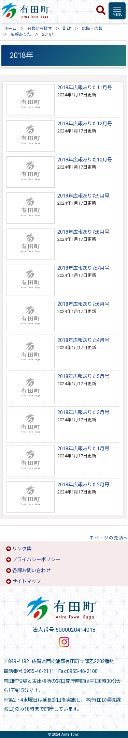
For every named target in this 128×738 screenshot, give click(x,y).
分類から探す (39, 28)
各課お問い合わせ (31, 571)
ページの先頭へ (111, 537)
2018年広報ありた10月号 (84, 160)
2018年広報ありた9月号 (83, 196)
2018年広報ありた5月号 (83, 376)
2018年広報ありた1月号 (83, 449)
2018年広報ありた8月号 (83, 232)
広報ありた (21, 34)
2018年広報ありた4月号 (83, 340)
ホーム (10, 28)
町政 (67, 28)
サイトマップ (26, 581)
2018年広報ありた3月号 (83, 412)
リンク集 (21, 549)
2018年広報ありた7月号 (83, 268)
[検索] (100, 10)
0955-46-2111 (39, 671)
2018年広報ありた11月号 (84, 88)
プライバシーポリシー (36, 560)
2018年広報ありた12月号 (84, 124)
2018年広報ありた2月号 (83, 485)
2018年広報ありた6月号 (83, 304)
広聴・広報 (92, 28)
